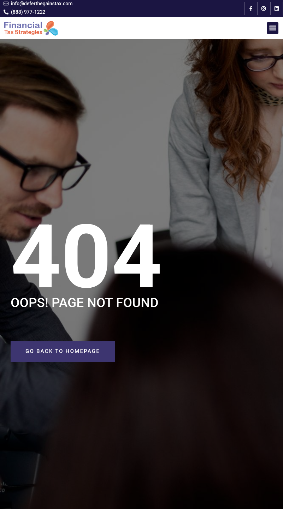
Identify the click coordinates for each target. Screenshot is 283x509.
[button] (272, 28)
